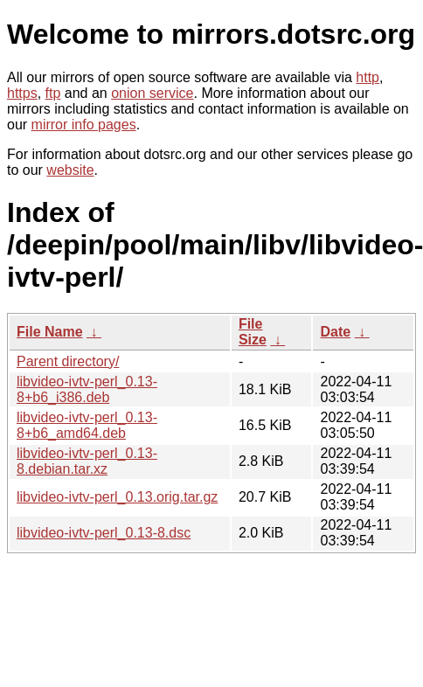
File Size (253, 331)
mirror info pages (83, 124)
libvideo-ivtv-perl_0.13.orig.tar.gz (117, 496)
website (70, 170)
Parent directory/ (68, 361)
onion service (152, 93)
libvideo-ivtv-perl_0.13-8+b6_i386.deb (87, 389)
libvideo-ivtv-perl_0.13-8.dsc (104, 532)
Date (335, 331)
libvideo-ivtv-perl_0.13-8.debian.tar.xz (87, 461)
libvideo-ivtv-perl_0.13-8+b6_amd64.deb (87, 425)
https (22, 93)
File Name (50, 331)
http (367, 77)
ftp (53, 93)
